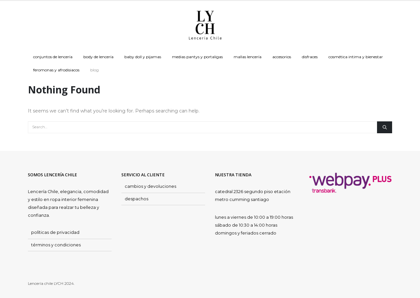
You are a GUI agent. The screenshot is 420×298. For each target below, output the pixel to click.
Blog (94, 69)
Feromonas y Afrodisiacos (56, 69)
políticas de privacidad (55, 232)
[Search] (384, 127)
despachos (136, 198)
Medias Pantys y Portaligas (197, 56)
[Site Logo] (205, 26)
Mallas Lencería (248, 56)
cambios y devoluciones (150, 186)
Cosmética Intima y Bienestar (355, 56)
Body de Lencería (98, 56)
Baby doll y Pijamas (142, 56)
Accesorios (281, 56)
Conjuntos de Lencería (53, 56)
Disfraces (310, 56)
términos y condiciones (56, 244)
